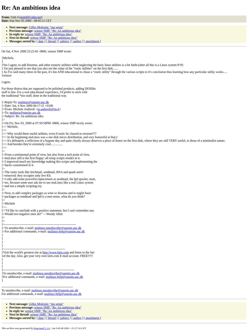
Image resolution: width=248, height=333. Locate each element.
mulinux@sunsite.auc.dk (33, 102)
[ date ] (41, 41)
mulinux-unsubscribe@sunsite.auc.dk (58, 228)
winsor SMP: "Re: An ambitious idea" (58, 30)
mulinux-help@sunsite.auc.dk (66, 231)
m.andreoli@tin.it (48, 109)
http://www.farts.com (55, 252)
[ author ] (77, 41)
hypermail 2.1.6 (42, 328)
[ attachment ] (92, 41)
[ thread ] (52, 41)
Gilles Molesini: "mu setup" (46, 27)
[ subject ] (64, 41)
